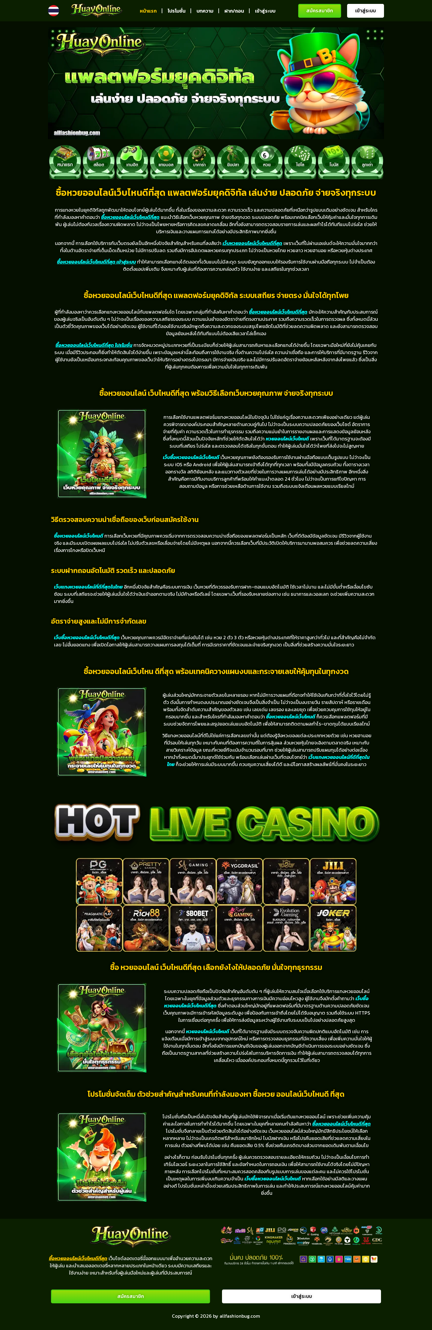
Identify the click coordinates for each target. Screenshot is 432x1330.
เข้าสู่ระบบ (265, 10)
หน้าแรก (148, 10)
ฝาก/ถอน (234, 10)
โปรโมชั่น (176, 10)
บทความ (204, 10)
